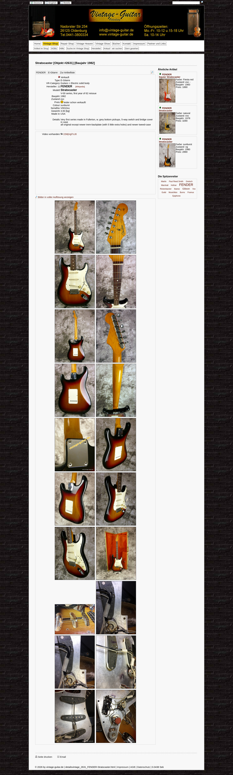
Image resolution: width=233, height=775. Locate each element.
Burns (182, 192)
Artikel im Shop (41, 48)
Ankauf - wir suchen (113, 48)
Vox (194, 189)
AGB (132, 767)
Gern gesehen (131, 48)
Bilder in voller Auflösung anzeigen (54, 197)
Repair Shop (67, 43)
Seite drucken (43, 757)
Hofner (174, 185)
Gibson (186, 188)
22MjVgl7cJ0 (69, 134)
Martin (163, 181)
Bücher (116, 43)
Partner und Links (156, 43)
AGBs (54, 48)
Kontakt (127, 43)
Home (37, 43)
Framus (190, 192)
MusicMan (173, 192)
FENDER (41, 72)
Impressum (139, 43)
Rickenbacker (166, 189)
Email (61, 757)
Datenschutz (143, 767)
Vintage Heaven (84, 43)
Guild (164, 192)
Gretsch (189, 181)
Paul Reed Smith (176, 181)
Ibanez (177, 189)
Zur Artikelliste (67, 72)
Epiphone (177, 196)
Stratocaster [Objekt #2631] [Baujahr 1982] (65, 63)
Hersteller (96, 48)
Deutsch (36, 3)
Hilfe (62, 48)
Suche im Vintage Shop (78, 48)
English (51, 3)
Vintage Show (103, 43)
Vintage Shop (50, 43)
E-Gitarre (52, 72)
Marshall (164, 185)
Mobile (65, 3)
